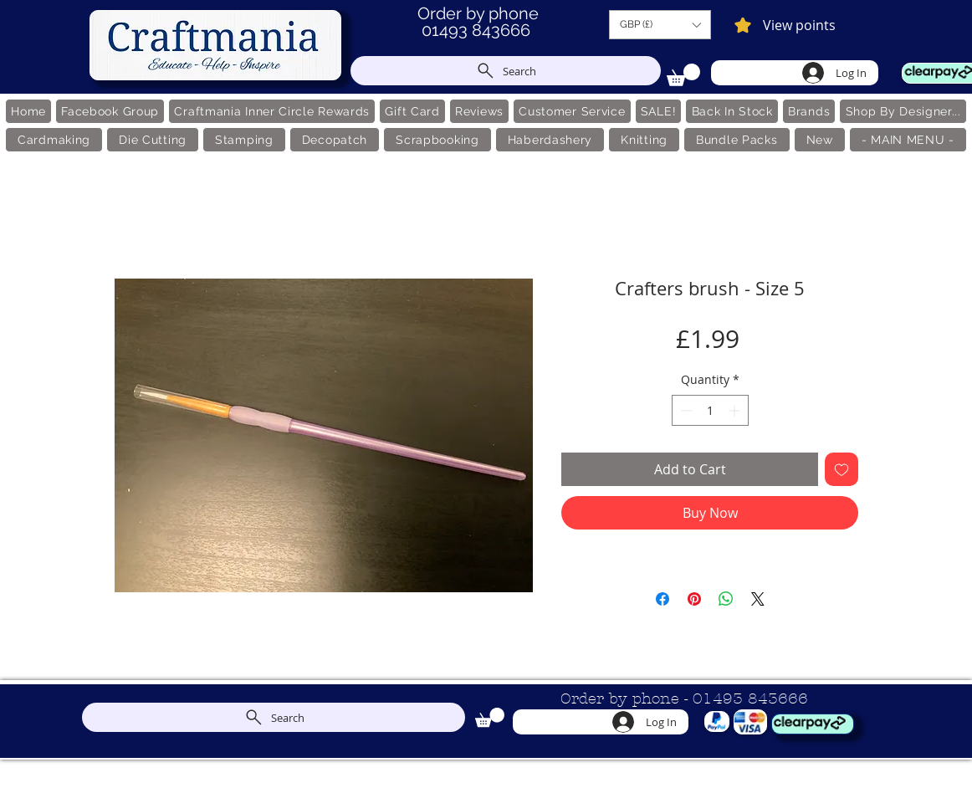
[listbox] (660, 24)
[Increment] (735, 410)
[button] (660, 24)
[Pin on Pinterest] (694, 599)
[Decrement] (684, 410)
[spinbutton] (710, 410)
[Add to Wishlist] (841, 469)
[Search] (505, 70)
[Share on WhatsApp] (726, 599)
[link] (683, 75)
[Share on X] (758, 599)
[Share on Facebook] (662, 599)
